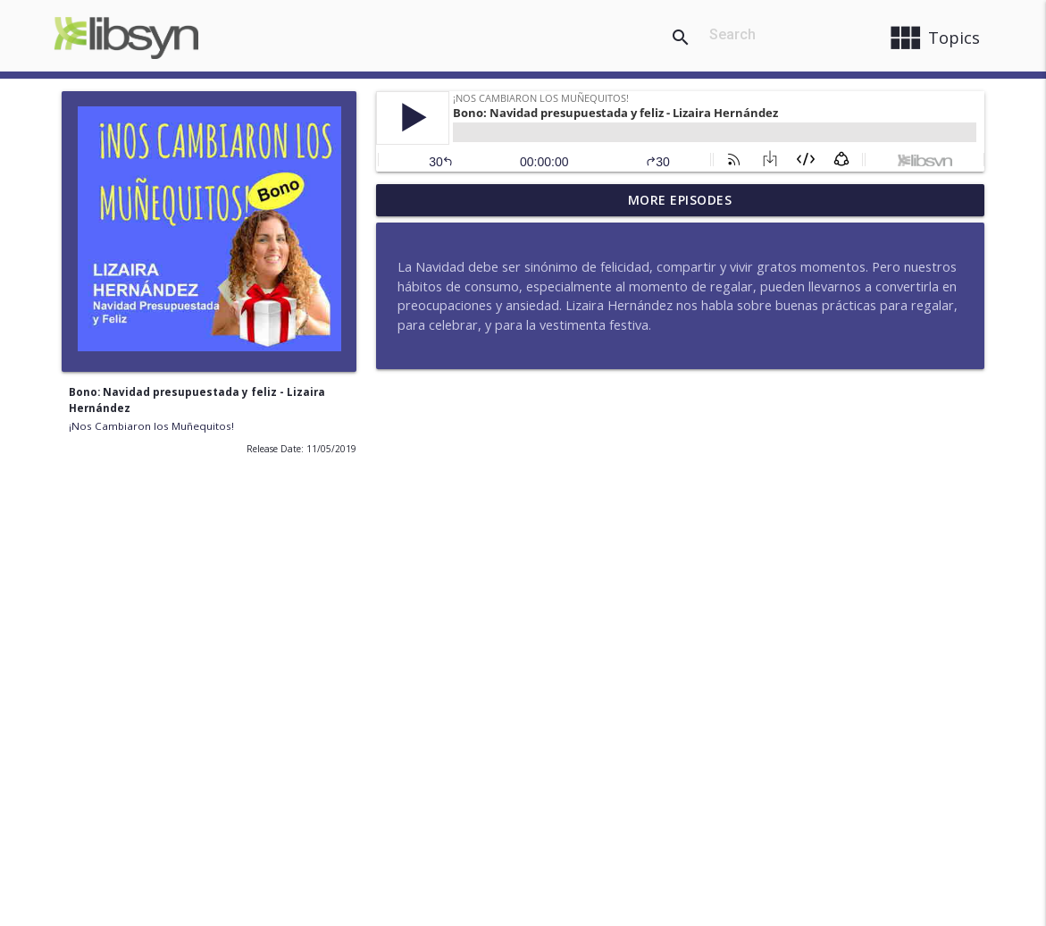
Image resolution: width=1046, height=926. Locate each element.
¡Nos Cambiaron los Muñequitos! (151, 426)
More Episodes (680, 199)
